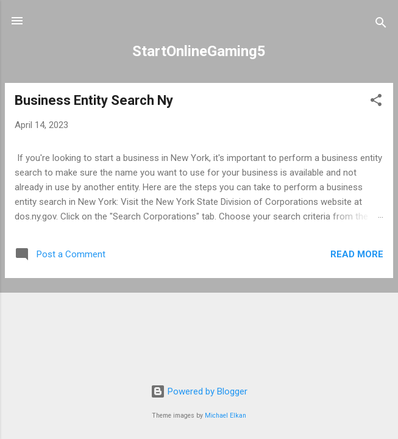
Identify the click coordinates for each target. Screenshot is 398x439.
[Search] (381, 24)
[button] (376, 102)
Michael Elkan (225, 415)
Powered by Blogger (199, 391)
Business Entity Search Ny (94, 100)
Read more (356, 254)
